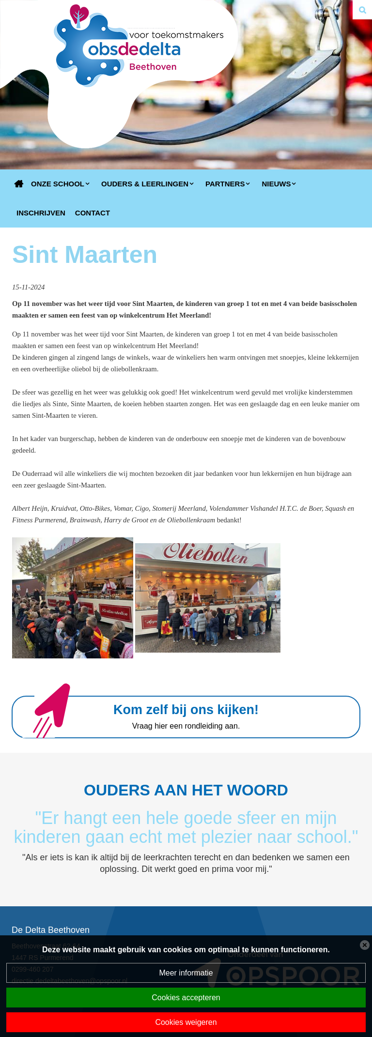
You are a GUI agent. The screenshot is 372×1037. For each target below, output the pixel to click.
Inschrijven (40, 213)
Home (19, 183)
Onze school (57, 184)
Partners (225, 184)
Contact (92, 213)
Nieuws (276, 184)
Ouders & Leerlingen (144, 184)
